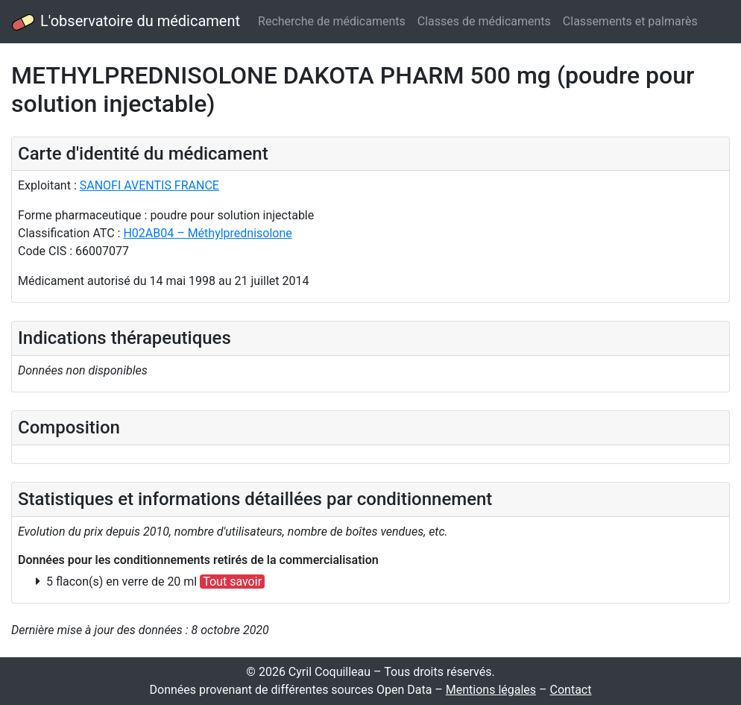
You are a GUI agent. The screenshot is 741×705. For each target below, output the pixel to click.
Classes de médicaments (484, 21)
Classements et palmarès (630, 21)
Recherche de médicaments (332, 21)
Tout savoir (232, 581)
